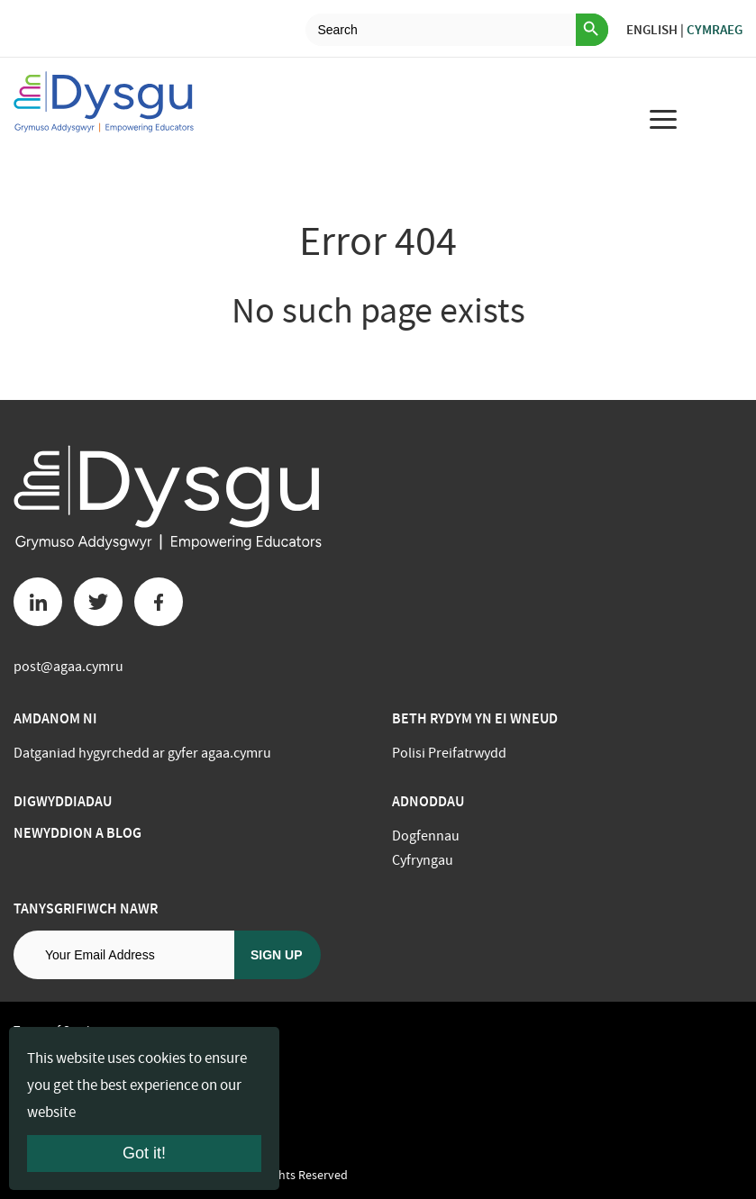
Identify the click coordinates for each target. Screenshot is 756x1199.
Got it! (144, 1153)
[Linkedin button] (38, 601)
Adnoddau (428, 801)
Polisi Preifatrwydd (449, 753)
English (652, 30)
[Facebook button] (158, 601)
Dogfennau (426, 836)
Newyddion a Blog (77, 832)
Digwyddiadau (63, 801)
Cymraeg (714, 30)
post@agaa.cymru (68, 667)
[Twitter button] (98, 601)
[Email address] (124, 955)
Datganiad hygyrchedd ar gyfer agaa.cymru (142, 753)
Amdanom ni (55, 718)
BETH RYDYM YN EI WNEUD (475, 718)
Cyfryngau (422, 860)
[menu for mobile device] (663, 119)
